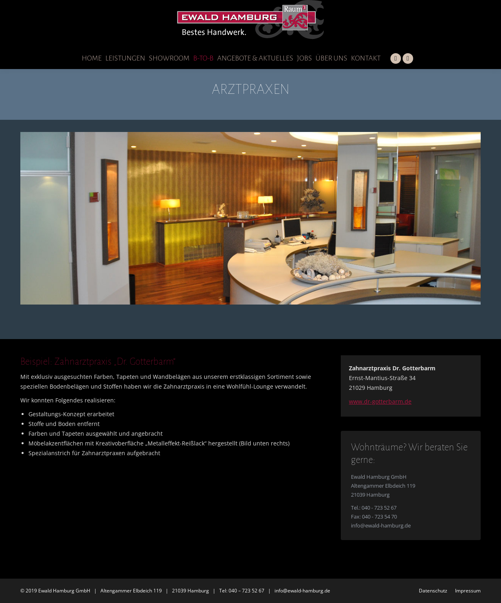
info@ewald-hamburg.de (381, 525)
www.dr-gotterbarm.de (380, 401)
